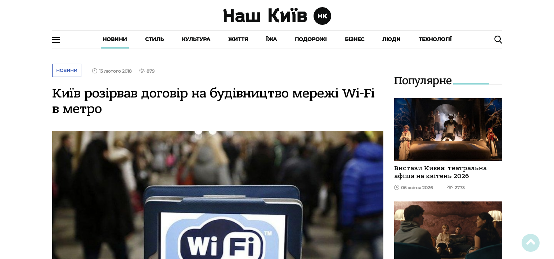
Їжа (271, 39)
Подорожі (311, 39)
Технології (435, 39)
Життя (238, 39)
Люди (391, 39)
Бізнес (354, 39)
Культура (196, 39)
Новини (115, 39)
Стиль (154, 39)
